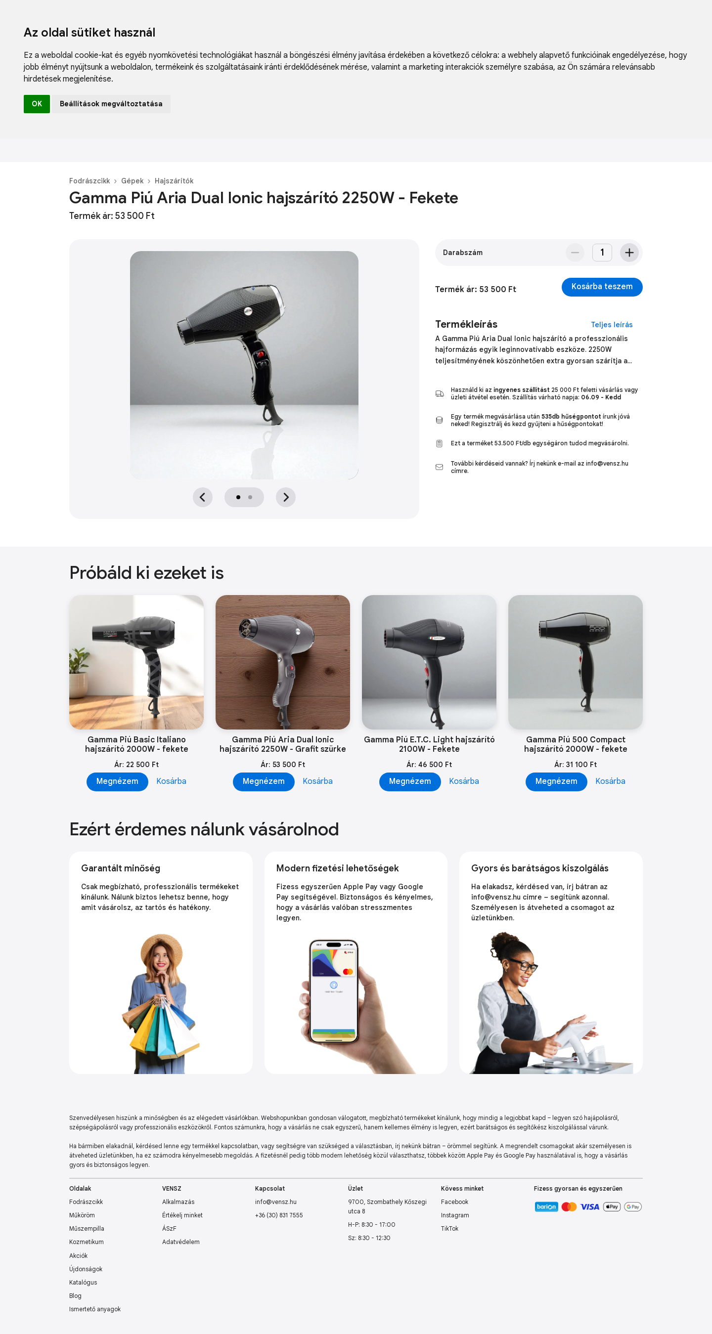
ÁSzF (169, 1228)
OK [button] (37, 103)
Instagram (455, 1215)
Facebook (454, 1201)
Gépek (132, 180)
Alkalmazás (178, 1201)
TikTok (449, 1228)
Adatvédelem (181, 1242)
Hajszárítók (174, 180)
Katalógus (83, 1282)
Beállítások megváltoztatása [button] (111, 103)
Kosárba (171, 781)
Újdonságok (85, 1269)
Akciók (78, 1255)
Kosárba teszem (602, 287)
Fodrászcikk (89, 180)
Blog (75, 1295)
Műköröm (82, 1215)
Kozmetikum (86, 1242)
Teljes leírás (612, 324)
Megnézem (117, 781)
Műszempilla (86, 1228)
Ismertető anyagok (95, 1309)
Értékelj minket (182, 1215)
